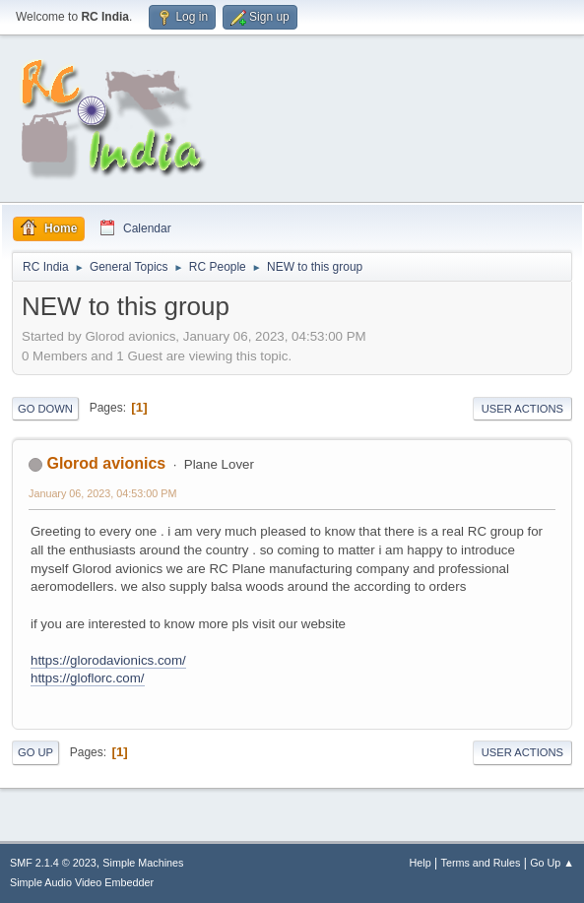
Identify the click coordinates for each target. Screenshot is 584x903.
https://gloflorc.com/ (88, 678)
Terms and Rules (481, 863)
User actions (522, 409)
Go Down (45, 409)
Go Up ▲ (552, 863)
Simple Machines (142, 863)
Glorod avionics (105, 463)
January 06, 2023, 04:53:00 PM (102, 493)
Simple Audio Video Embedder (82, 882)
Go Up (35, 752)
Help (420, 863)
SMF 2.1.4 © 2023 (53, 863)
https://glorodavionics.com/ (108, 660)
